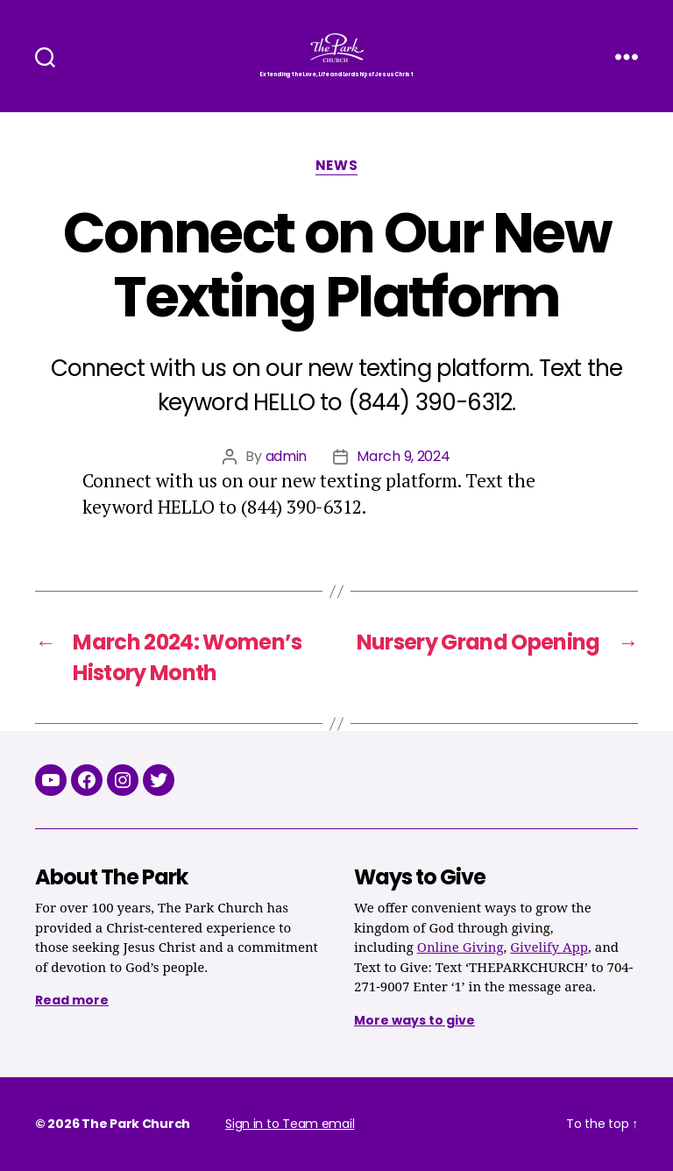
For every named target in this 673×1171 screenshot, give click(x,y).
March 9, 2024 (403, 456)
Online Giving (460, 948)
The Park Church (135, 1123)
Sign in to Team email (289, 1123)
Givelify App (549, 948)
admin (287, 456)
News (336, 166)
